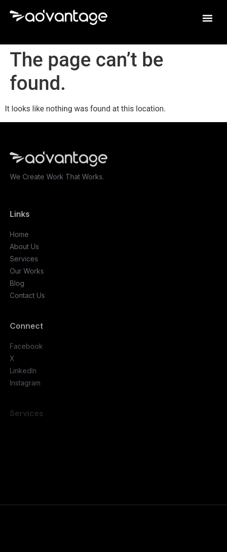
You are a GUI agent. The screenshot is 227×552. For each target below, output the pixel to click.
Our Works (27, 271)
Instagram (25, 383)
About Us (24, 246)
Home (19, 234)
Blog (17, 283)
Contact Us (27, 295)
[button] (207, 18)
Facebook (26, 346)
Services (24, 259)
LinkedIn (23, 370)
